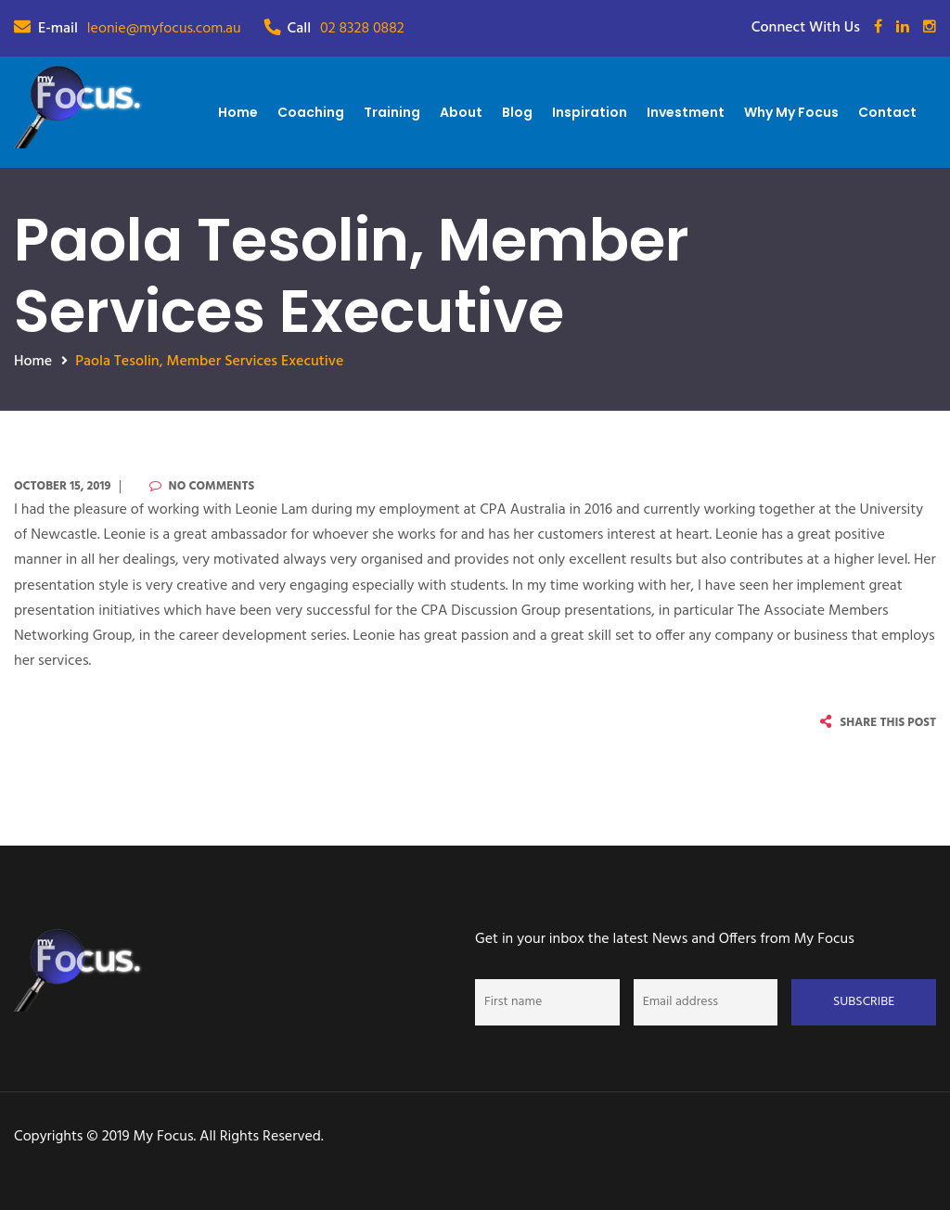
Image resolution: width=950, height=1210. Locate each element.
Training (392, 112)
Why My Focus (791, 112)
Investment (686, 112)
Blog (517, 112)
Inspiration (589, 112)
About (461, 112)
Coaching (310, 112)
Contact (887, 112)
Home (238, 112)
